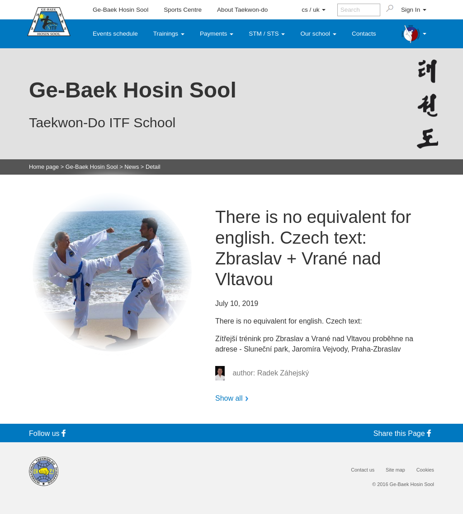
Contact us (362, 470)
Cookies (425, 470)
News (131, 167)
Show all (228, 398)
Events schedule (115, 33)
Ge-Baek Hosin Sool (120, 9)
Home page (44, 167)
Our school (318, 33)
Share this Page (403, 433)
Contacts (364, 33)
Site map (395, 470)
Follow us (49, 433)
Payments (216, 33)
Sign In (413, 9)
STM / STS (267, 33)
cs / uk (314, 9)
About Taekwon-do (242, 9)
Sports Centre (183, 9)
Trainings (168, 33)
